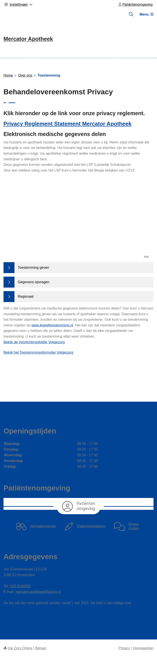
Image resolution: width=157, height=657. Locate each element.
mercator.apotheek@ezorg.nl (38, 592)
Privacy (124, 648)
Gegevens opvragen (33, 282)
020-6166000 (20, 586)
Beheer (40, 648)
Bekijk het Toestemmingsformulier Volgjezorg (38, 352)
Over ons (25, 75)
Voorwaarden (143, 648)
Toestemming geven (33, 267)
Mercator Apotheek (28, 39)
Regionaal (26, 296)
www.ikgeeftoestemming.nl (52, 325)
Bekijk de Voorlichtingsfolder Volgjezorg (34, 342)
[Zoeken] (131, 14)
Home (8, 75)
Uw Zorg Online (20, 648)
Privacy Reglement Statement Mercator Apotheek (68, 124)
